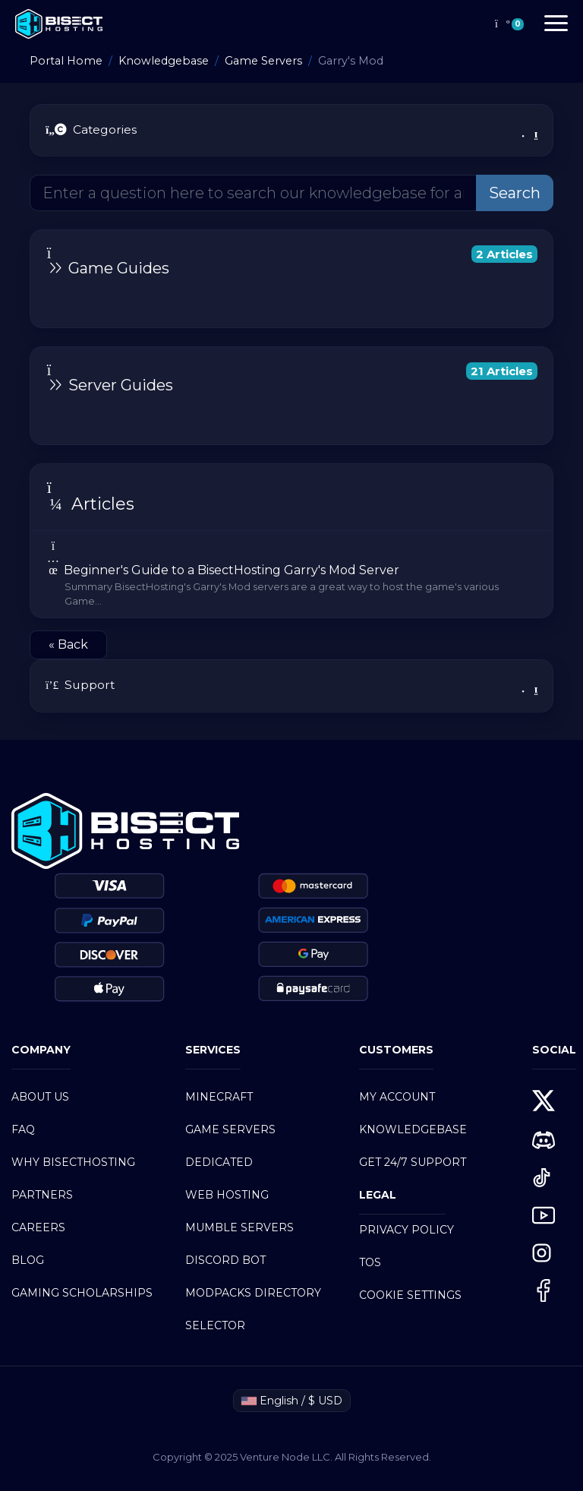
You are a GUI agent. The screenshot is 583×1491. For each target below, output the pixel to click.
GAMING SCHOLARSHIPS (82, 1293)
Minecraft (219, 1097)
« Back (68, 644)
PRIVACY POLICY (406, 1230)
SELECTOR (215, 1325)
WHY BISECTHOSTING (73, 1162)
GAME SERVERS (230, 1129)
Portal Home (66, 61)
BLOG (27, 1260)
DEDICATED (219, 1162)
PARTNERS (42, 1195)
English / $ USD (291, 1400)
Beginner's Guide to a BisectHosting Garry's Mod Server (291, 574)
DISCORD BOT (225, 1260)
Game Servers (263, 61)
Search (514, 193)
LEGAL (377, 1195)
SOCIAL (554, 1050)
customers (396, 1050)
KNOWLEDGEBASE (413, 1129)
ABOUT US (40, 1097)
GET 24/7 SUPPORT (412, 1162)
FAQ (23, 1129)
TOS (370, 1262)
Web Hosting (227, 1195)
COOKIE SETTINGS (410, 1295)
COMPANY (41, 1050)
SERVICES (213, 1050)
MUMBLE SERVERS (239, 1227)
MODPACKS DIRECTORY (253, 1293)
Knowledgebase (163, 61)
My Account (397, 1097)
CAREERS (38, 1227)
